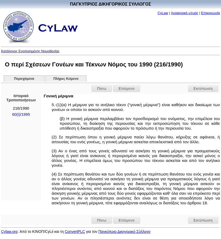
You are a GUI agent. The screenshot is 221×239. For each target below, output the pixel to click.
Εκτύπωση (203, 88)
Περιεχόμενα (24, 79)
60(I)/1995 (21, 114)
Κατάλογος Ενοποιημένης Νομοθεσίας (30, 51)
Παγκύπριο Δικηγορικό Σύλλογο (124, 231)
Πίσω (101, 88)
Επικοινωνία (210, 13)
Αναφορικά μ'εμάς (184, 13)
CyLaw (162, 13)
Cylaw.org (9, 231)
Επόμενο (127, 88)
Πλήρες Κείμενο (66, 79)
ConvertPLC (75, 231)
